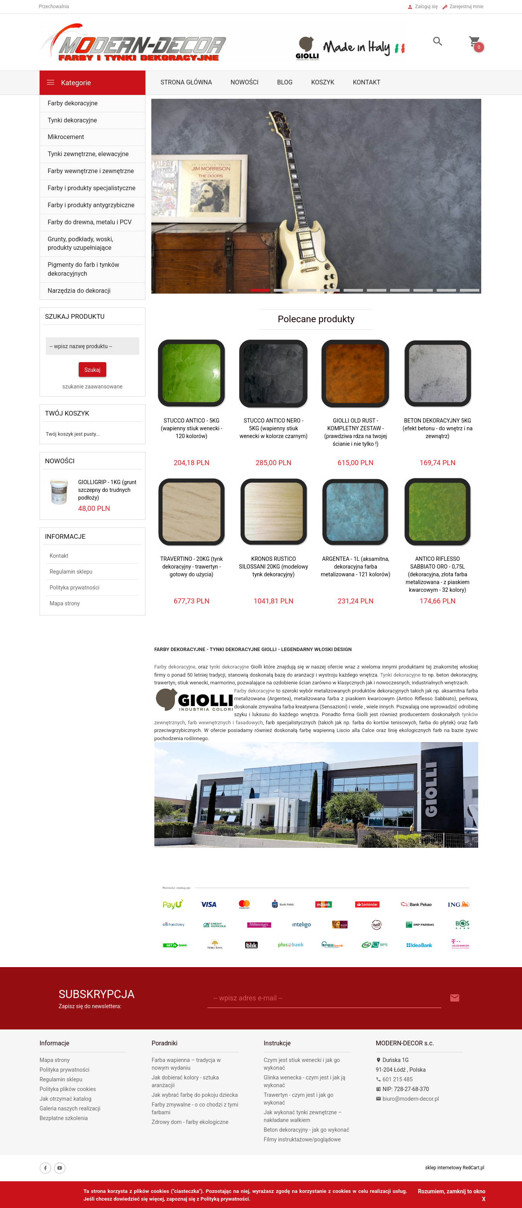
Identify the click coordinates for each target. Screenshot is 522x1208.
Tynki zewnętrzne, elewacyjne (88, 154)
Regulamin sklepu (71, 572)
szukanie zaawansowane (92, 386)
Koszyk (322, 82)
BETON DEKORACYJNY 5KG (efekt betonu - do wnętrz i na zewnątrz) (437, 428)
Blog (284, 82)
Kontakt (366, 82)
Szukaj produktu (75, 316)
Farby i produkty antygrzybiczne (91, 205)
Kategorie (68, 82)
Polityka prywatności (75, 587)
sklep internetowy (443, 1167)
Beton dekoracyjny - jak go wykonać (306, 1130)
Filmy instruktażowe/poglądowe (302, 1139)
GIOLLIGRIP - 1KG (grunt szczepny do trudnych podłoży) (107, 490)
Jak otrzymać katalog (66, 1099)
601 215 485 (394, 1079)
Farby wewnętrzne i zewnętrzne (91, 171)
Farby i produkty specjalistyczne (91, 188)
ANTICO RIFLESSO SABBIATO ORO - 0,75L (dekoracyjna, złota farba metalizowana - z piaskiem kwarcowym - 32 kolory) (438, 574)
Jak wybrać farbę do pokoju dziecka (195, 1095)
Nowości (245, 82)
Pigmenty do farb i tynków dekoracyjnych (83, 269)
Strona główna (186, 82)
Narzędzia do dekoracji (79, 290)
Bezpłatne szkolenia (64, 1118)
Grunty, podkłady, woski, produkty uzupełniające (80, 243)
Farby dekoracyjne (73, 103)
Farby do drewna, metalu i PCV (89, 222)
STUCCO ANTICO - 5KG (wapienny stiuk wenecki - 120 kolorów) (191, 428)
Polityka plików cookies (68, 1089)
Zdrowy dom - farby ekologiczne (190, 1122)
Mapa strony (65, 603)
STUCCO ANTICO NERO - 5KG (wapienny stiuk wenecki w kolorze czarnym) (274, 428)
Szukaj (92, 370)
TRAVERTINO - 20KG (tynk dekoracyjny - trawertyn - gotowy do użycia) (191, 566)
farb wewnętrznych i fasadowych (225, 722)
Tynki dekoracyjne (72, 120)
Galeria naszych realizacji (70, 1108)
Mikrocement (66, 137)
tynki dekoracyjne (229, 667)
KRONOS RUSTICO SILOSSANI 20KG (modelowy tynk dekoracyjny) (273, 566)
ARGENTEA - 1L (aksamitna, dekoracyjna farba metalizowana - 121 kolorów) (355, 566)
